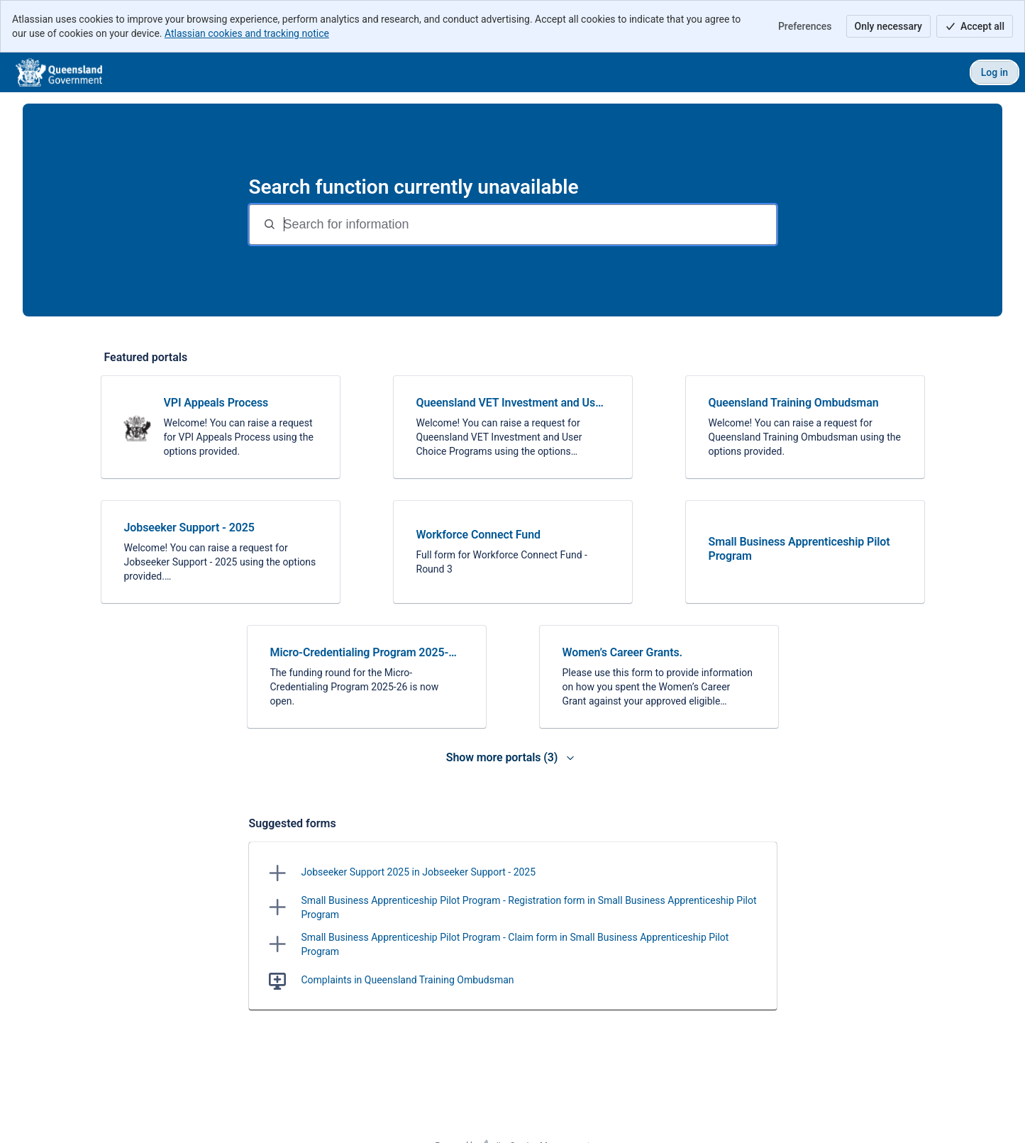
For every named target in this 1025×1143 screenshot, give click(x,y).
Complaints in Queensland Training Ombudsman (407, 979)
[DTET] (58, 72)
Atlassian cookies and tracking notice (247, 33)
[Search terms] (528, 224)
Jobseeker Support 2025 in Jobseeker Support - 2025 (418, 872)
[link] (220, 427)
